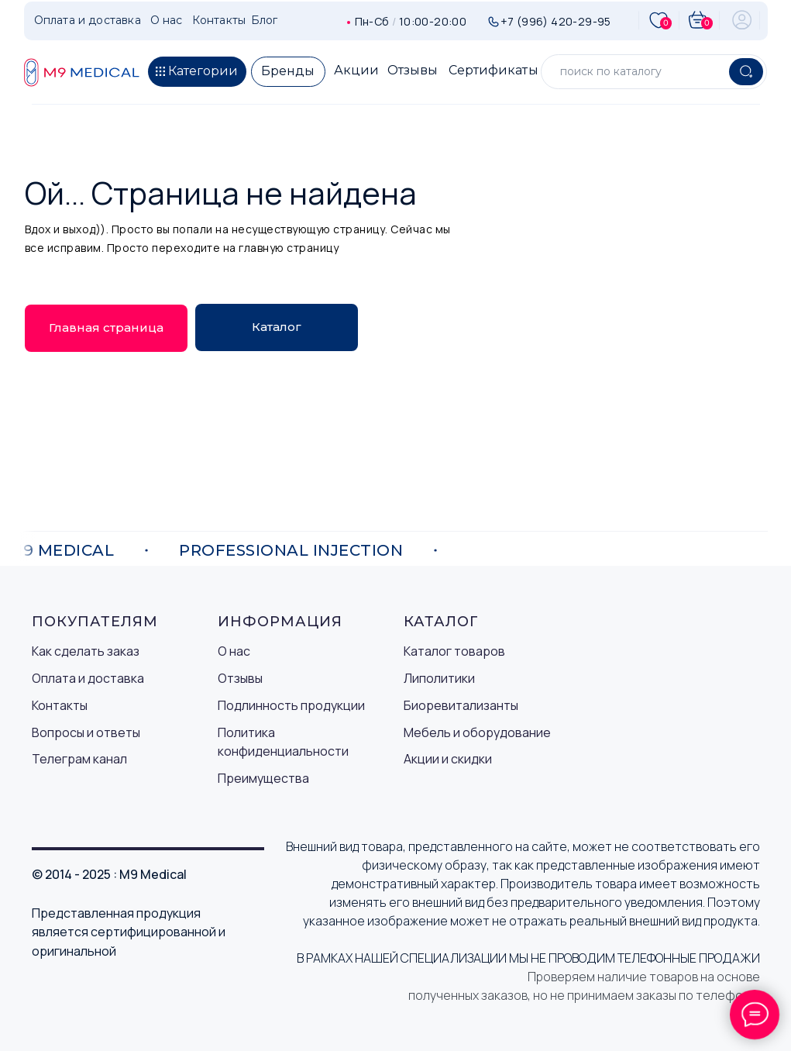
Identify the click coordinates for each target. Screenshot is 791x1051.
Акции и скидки (448, 758)
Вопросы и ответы (86, 732)
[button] (197, 72)
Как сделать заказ (85, 651)
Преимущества (263, 778)
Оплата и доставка (88, 678)
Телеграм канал (79, 758)
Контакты (60, 705)
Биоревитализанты (461, 705)
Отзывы (240, 678)
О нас (234, 651)
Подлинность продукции (291, 705)
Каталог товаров (454, 651)
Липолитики (439, 678)
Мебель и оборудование (477, 732)
